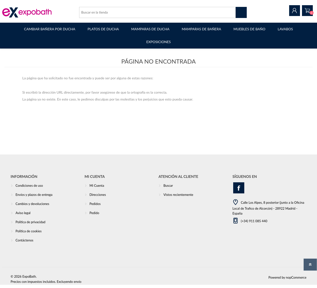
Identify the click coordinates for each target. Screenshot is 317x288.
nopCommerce (296, 280)
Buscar (241, 13)
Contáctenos (24, 243)
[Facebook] (238, 191)
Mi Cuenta (96, 189)
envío (77, 285)
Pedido (305, 12)
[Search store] (157, 13)
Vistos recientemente (178, 198)
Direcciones (97, 198)
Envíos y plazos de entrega (34, 198)
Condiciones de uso (29, 189)
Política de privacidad (30, 225)
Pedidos (95, 207)
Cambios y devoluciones (32, 207)
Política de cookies (29, 234)
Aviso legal (23, 216)
